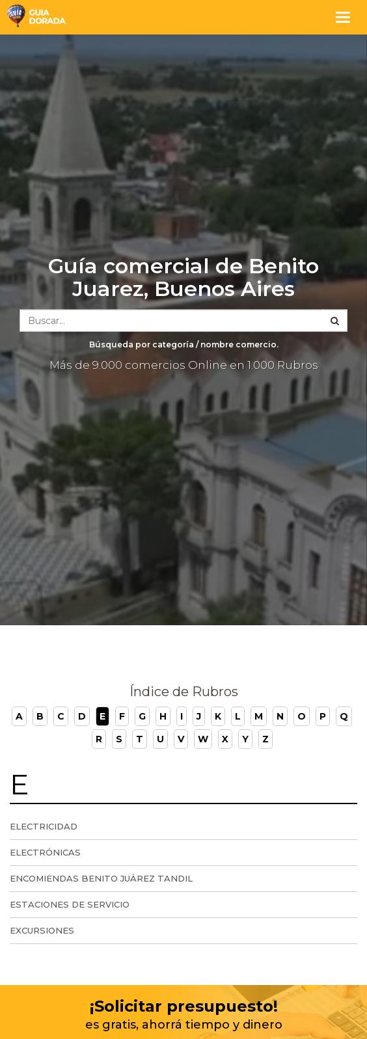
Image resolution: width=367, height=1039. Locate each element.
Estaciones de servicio (69, 904)
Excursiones (42, 930)
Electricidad (43, 826)
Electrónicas (45, 852)
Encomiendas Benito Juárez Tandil (101, 878)
